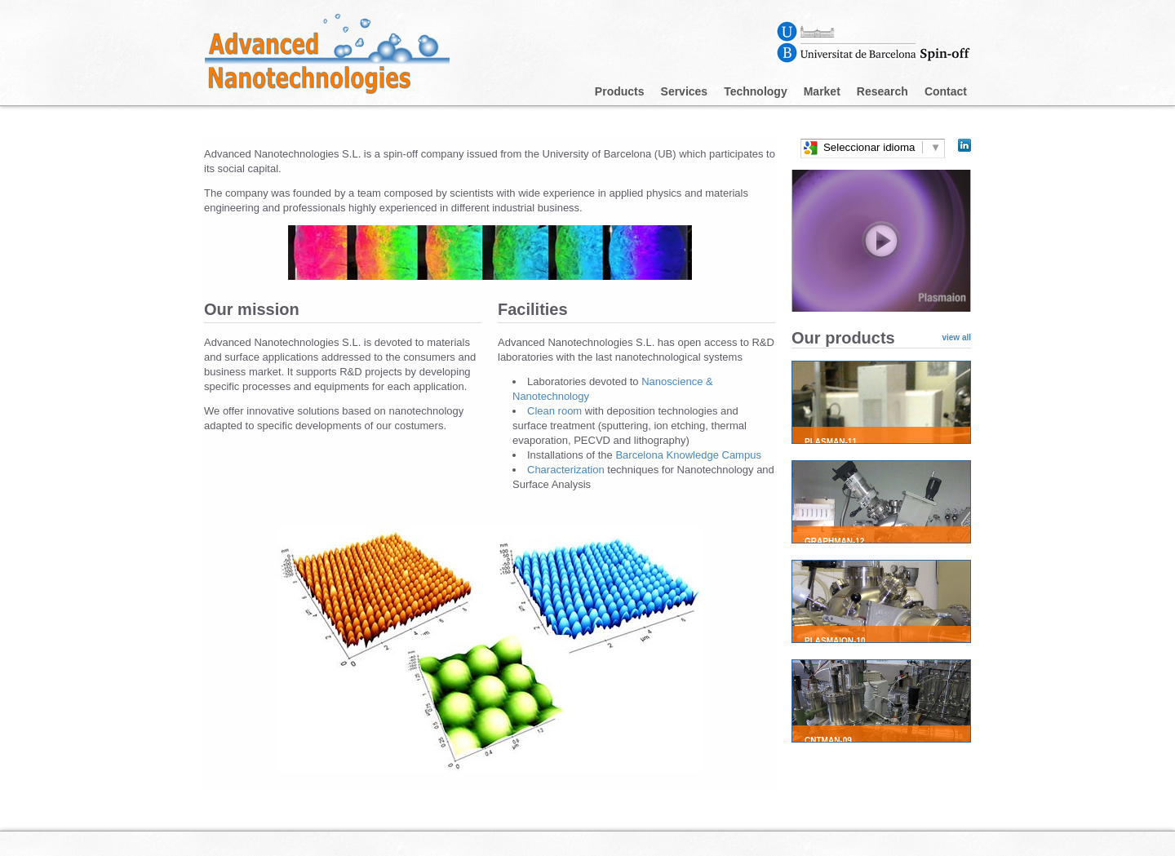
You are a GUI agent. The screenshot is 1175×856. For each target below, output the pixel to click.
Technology (755, 91)
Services (684, 91)
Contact (945, 91)
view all (956, 337)
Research (882, 91)
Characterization (567, 469)
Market (822, 91)
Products (620, 91)
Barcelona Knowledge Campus (688, 455)
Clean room (556, 411)
